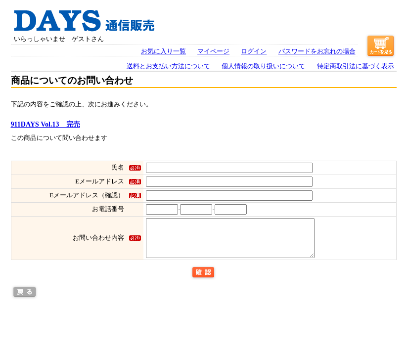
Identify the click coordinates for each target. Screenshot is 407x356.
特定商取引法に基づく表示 (355, 66)
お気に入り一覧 (163, 51)
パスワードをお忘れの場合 (317, 51)
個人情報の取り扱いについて (263, 66)
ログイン (254, 51)
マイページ (213, 51)
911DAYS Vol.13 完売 (45, 124)
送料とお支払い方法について (168, 66)
